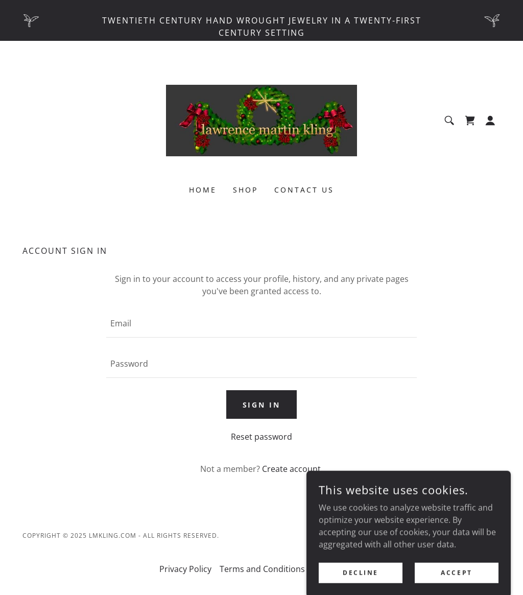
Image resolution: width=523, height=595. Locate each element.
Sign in (262, 405)
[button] (490, 120)
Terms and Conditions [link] (262, 569)
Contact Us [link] (304, 190)
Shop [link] (245, 190)
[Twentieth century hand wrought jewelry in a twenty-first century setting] (261, 20)
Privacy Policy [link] (185, 569)
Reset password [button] (261, 436)
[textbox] (261, 324)
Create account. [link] (292, 468)
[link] (261, 119)
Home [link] (203, 190)
